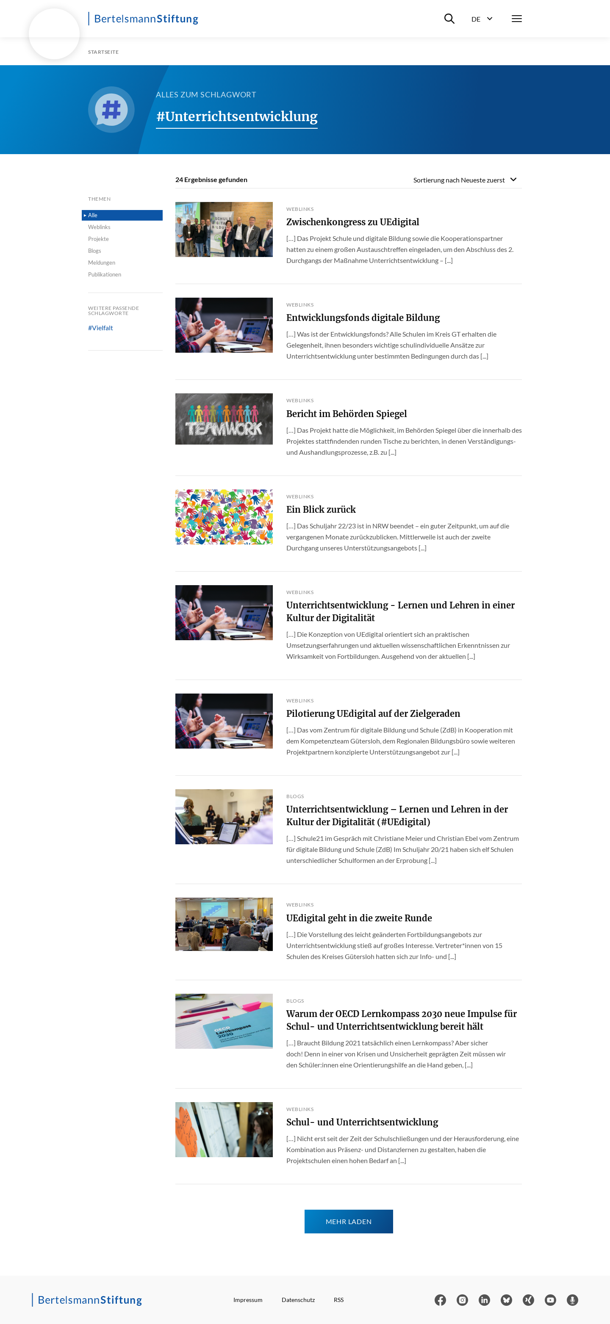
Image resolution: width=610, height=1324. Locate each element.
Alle (92, 215)
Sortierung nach (459, 180)
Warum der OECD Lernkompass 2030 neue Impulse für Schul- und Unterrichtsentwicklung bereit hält (401, 1020)
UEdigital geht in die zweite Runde (359, 918)
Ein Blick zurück (321, 509)
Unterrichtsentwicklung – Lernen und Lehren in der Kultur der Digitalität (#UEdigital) (397, 815)
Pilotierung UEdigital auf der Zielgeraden (373, 713)
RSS (339, 1299)
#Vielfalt (100, 327)
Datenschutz (298, 1299)
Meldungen (101, 262)
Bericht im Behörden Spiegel (346, 414)
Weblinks (99, 227)
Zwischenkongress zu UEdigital (352, 222)
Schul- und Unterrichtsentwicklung (362, 1122)
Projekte (98, 238)
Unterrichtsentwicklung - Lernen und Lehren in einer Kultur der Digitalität (400, 611)
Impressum (248, 1299)
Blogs (94, 250)
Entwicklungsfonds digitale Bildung (363, 317)
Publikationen (104, 274)
